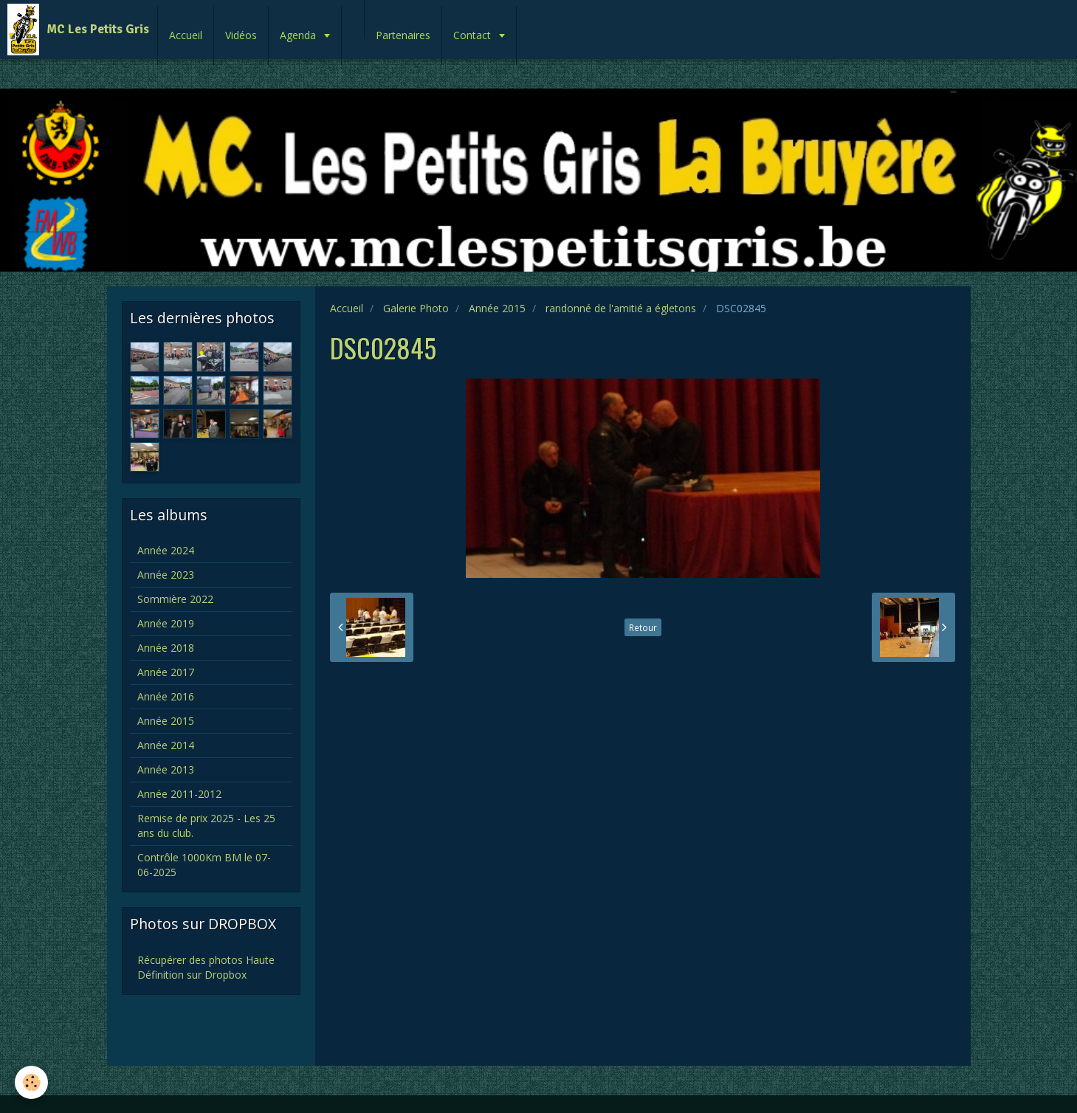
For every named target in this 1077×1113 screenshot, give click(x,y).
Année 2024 (165, 550)
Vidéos (241, 35)
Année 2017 (165, 672)
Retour (643, 627)
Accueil (185, 35)
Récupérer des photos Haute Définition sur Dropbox (206, 967)
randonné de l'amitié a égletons (621, 308)
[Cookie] (31, 1082)
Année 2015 (497, 308)
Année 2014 (165, 745)
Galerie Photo (416, 308)
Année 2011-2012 (179, 794)
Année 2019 (165, 623)
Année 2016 (165, 696)
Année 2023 (165, 575)
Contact (473, 35)
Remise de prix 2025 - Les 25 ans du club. (206, 825)
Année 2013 (165, 769)
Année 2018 (165, 648)
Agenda (299, 35)
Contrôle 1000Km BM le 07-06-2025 (204, 864)
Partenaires (403, 35)
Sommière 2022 (175, 599)
